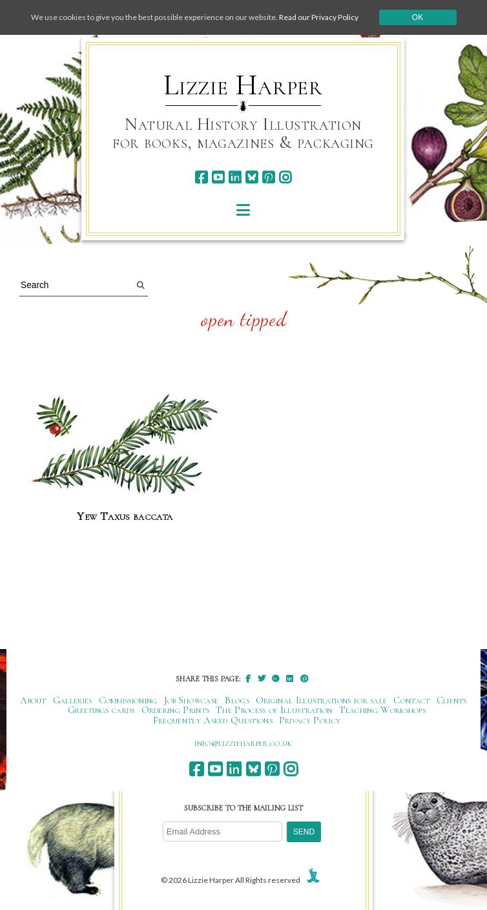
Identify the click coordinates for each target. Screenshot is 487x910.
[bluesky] (251, 177)
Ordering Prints (175, 710)
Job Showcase (191, 700)
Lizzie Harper (243, 85)
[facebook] (201, 177)
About (33, 700)
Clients (452, 700)
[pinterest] (268, 177)
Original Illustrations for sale (322, 700)
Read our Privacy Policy (318, 17)
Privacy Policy (309, 720)
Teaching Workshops (382, 710)
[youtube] (218, 177)
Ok (417, 17)
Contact (411, 700)
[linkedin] (235, 177)
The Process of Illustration (274, 710)
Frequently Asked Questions (213, 720)
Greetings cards (101, 710)
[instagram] (285, 177)
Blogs (237, 700)
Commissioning (128, 700)
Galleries (72, 700)
